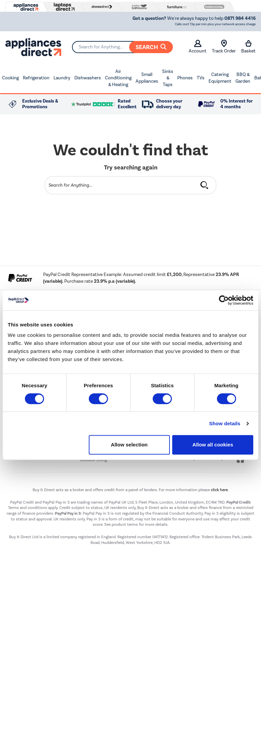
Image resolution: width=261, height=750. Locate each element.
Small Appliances (147, 78)
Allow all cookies (212, 444)
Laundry (61, 78)
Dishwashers (87, 78)
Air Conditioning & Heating (118, 78)
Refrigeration (36, 78)
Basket (248, 47)
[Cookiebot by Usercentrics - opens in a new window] (223, 300)
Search (151, 47)
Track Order (224, 47)
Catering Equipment (220, 78)
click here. (220, 489)
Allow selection (129, 444)
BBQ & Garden (242, 78)
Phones (185, 78)
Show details (224, 423)
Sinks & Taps (167, 78)
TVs (200, 78)
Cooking (10, 78)
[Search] (122, 47)
